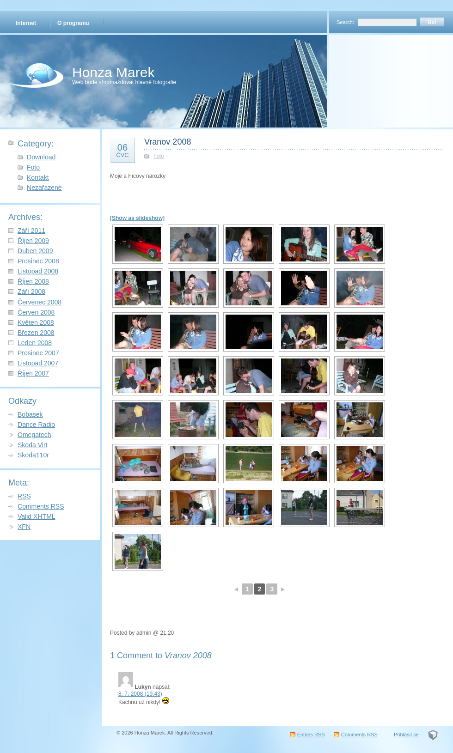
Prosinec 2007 (38, 353)
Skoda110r (33, 455)
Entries (311, 734)
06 (122, 150)
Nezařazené (44, 187)
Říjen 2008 (33, 281)
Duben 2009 (35, 251)
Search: (345, 22)
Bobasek (30, 414)
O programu (73, 23)
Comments (41, 506)
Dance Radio (36, 424)
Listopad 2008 (38, 271)
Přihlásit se (406, 734)
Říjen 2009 (33, 240)
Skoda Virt (32, 445)
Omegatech (34, 434)
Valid (36, 516)
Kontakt (38, 177)
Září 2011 (31, 230)
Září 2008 (31, 291)
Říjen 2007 (33, 373)
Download (41, 157)
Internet (26, 23)
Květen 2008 (36, 322)
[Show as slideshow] (137, 218)
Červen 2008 (36, 312)
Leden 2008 (35, 342)
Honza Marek (113, 72)
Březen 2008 (36, 332)
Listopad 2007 (38, 363)
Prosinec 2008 (38, 261)
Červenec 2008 (39, 302)
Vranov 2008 (167, 141)
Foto (33, 167)
